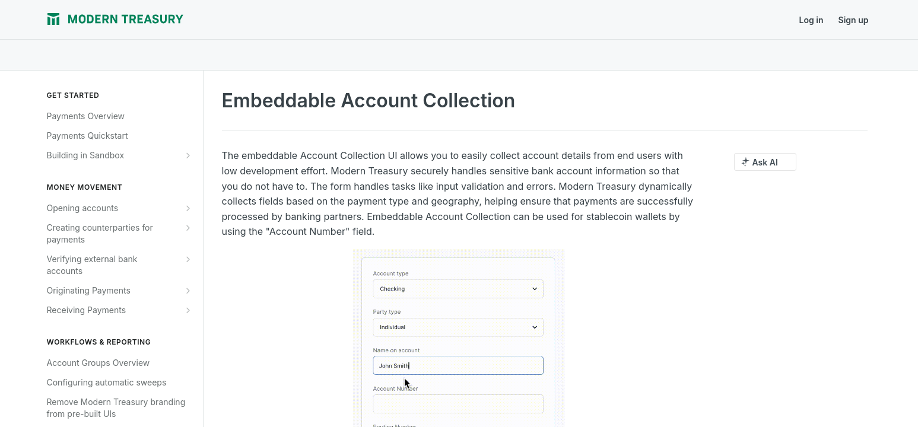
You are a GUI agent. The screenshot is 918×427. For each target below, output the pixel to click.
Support (335, 20)
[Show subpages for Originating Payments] (188, 290)
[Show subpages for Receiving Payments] (188, 310)
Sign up (853, 20)
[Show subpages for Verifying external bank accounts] (188, 259)
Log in (811, 20)
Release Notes (275, 20)
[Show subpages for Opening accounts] (188, 208)
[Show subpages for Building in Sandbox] (188, 155)
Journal (217, 20)
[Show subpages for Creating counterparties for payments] (188, 227)
